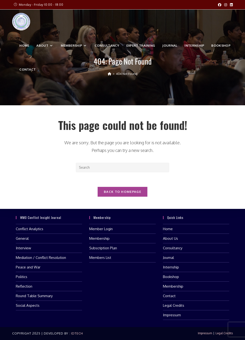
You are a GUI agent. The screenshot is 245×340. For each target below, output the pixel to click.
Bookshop (171, 276)
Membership (99, 238)
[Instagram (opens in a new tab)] (225, 4)
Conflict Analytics (29, 229)
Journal (168, 257)
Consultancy (172, 248)
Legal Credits (173, 305)
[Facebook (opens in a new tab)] (220, 4)
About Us (170, 238)
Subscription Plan (103, 248)
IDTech (76, 333)
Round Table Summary (34, 296)
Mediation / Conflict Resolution (41, 257)
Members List (100, 257)
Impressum (172, 315)
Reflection (24, 286)
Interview (23, 248)
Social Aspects (27, 305)
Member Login (101, 229)
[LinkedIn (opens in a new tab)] (230, 4)
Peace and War (28, 267)
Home (168, 229)
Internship (171, 267)
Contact (169, 296)
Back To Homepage (122, 192)
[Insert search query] (122, 167)
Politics (21, 276)
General (22, 238)
